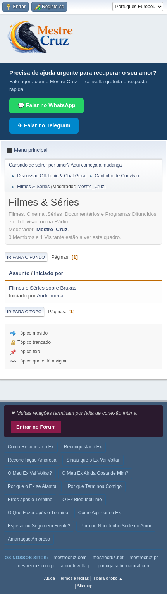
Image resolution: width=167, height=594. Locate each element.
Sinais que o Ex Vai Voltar (92, 460)
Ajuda (49, 578)
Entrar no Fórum (36, 427)
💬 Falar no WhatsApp (46, 105)
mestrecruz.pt (143, 557)
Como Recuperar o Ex (31, 447)
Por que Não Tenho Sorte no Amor (115, 526)
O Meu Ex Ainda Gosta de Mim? (95, 473)
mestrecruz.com (69, 557)
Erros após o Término (30, 499)
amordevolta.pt (76, 565)
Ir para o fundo (26, 257)
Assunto (19, 273)
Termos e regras (74, 578)
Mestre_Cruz (90, 186)
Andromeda (50, 296)
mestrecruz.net (108, 557)
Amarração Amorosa (29, 539)
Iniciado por (48, 273)
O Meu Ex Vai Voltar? (30, 473)
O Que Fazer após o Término (38, 512)
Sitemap (85, 586)
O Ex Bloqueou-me (82, 499)
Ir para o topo (24, 311)
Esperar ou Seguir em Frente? (39, 526)
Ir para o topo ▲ (108, 578)
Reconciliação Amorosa (32, 460)
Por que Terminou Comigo (95, 486)
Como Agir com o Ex (99, 512)
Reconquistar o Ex (83, 447)
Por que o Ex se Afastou (33, 486)
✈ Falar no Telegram (44, 125)
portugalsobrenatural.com (124, 565)
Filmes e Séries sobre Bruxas (42, 288)
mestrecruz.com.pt (36, 565)
